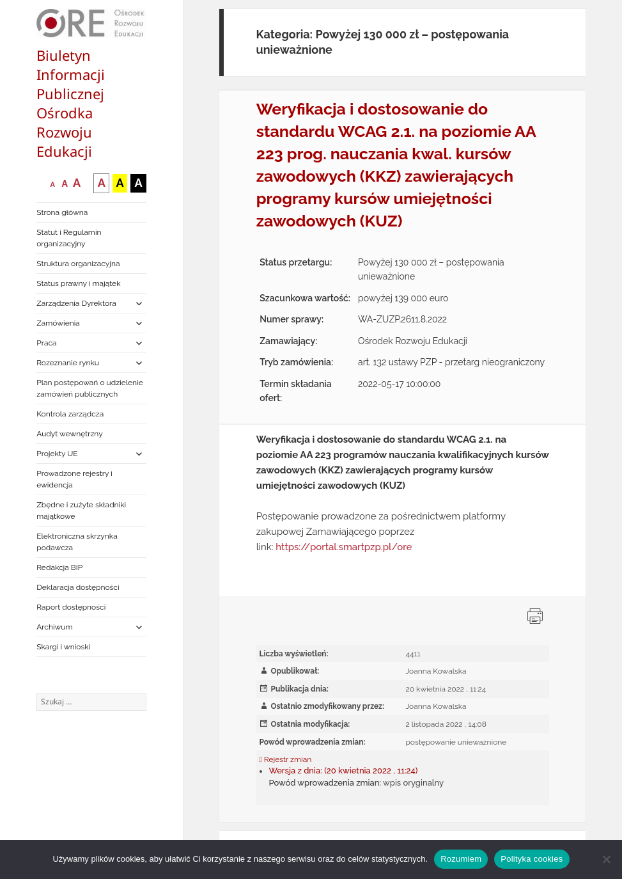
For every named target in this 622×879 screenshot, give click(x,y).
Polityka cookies (532, 859)
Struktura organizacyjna (78, 263)
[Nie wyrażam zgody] (606, 859)
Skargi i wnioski (63, 646)
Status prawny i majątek (78, 283)
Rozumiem (460, 859)
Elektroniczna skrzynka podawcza (77, 542)
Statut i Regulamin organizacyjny (68, 238)
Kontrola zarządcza (70, 413)
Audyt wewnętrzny (69, 433)
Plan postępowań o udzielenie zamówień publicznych (89, 388)
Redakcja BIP (59, 567)
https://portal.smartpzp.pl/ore (344, 547)
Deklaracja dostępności (77, 587)
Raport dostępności (70, 607)
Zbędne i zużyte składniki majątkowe (81, 510)
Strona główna (62, 212)
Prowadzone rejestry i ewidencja (74, 479)
